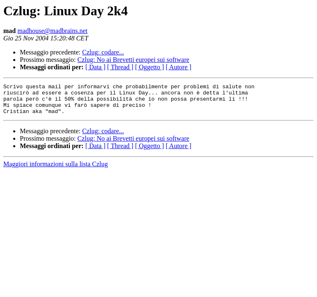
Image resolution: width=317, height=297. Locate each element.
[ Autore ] (178, 67)
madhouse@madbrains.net (52, 30)
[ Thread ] (120, 67)
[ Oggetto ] (149, 67)
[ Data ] (95, 67)
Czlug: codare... (103, 52)
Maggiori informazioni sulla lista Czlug (55, 170)
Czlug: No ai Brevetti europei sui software (133, 59)
